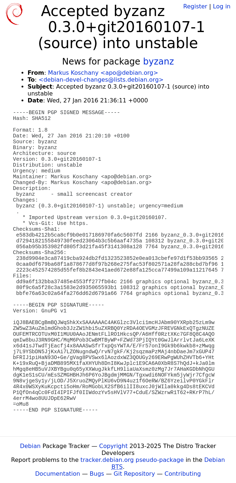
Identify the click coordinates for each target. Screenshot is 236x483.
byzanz (158, 62)
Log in (222, 6)
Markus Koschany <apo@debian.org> (103, 72)
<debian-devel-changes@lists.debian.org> (101, 79)
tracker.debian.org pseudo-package (132, 459)
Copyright (113, 446)
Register (195, 6)
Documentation (57, 473)
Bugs (97, 473)
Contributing (183, 473)
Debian (30, 446)
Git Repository (134, 473)
